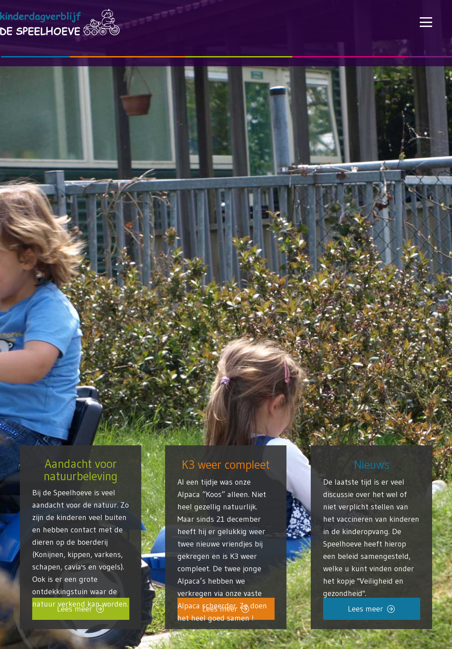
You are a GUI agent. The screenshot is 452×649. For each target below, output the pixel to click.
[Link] (371, 528)
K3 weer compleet (226, 464)
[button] (426, 22)
